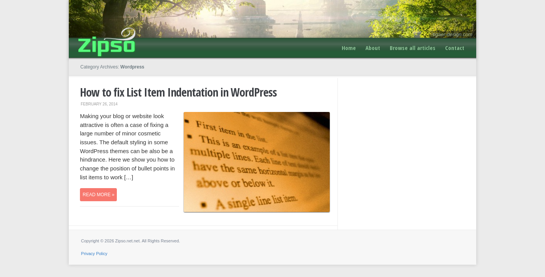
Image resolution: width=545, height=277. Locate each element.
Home (349, 48)
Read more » (99, 194)
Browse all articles (412, 48)
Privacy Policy (94, 253)
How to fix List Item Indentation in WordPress (178, 92)
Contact (454, 48)
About (373, 48)
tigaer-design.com (452, 34)
